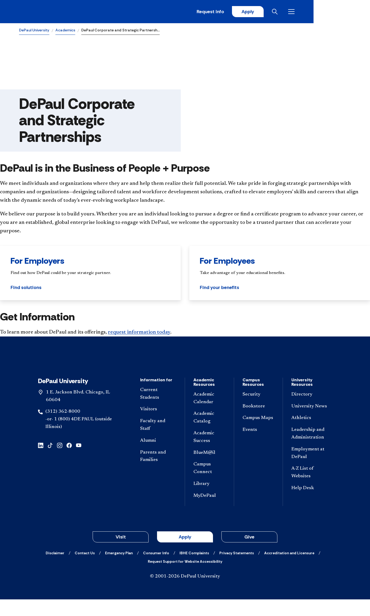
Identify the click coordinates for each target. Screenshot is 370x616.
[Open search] (330, 12)
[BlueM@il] (209, 469)
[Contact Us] (85, 569)
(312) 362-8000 (62, 428)
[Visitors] (158, 426)
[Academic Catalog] (209, 434)
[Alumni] (158, 457)
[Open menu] (347, 11)
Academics (65, 30)
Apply (302, 12)
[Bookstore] (258, 423)
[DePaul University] (60, 12)
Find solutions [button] (26, 288)
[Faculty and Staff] (158, 441)
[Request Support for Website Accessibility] (185, 578)
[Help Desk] (309, 505)
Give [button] (249, 553)
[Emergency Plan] (119, 569)
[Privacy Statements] (236, 569)
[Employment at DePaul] (309, 470)
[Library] (209, 500)
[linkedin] (40, 461)
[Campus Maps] (258, 435)
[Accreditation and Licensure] (289, 569)
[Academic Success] (209, 453)
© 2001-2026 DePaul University (185, 593)
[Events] (258, 446)
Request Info (264, 12)
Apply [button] (185, 553)
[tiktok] (50, 461)
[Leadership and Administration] (309, 450)
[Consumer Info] (156, 569)
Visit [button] (121, 553)
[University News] (309, 423)
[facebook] (69, 461)
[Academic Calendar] (209, 415)
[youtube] (78, 461)
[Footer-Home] (185, 369)
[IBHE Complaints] (194, 569)
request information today (139, 332)
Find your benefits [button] (219, 288)
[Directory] (309, 411)
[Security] (258, 411)
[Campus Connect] (209, 485)
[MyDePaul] (209, 512)
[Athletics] (309, 435)
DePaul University (34, 30)
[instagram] (59, 461)
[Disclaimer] (55, 569)
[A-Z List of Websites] (309, 489)
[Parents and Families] (158, 473)
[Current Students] (158, 410)
